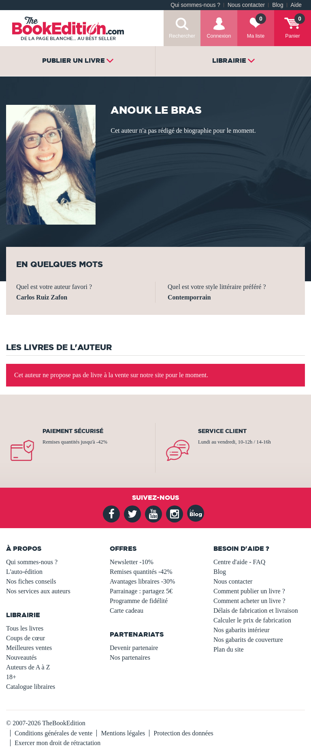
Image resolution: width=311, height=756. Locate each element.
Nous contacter (246, 5)
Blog (277, 5)
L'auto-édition (24, 571)
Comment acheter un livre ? (249, 600)
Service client (222, 431)
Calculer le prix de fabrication (252, 620)
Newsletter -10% (131, 562)
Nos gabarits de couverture (248, 639)
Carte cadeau (126, 610)
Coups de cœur (25, 638)
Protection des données (183, 733)
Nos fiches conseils (31, 581)
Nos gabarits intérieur (241, 629)
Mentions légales (123, 733)
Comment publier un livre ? (249, 591)
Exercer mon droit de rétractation (57, 742)
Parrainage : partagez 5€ (141, 591)
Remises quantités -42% (141, 571)
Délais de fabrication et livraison (255, 610)
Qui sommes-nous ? (195, 5)
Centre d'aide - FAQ (239, 562)
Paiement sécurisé (73, 431)
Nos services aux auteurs (38, 591)
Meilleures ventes (29, 647)
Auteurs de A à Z (28, 667)
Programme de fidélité (139, 600)
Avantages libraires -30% (142, 581)
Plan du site (228, 649)
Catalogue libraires (30, 686)
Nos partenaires (130, 657)
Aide (296, 5)
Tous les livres (24, 628)
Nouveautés (21, 657)
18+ (11, 676)
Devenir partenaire (134, 647)
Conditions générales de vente (53, 733)
